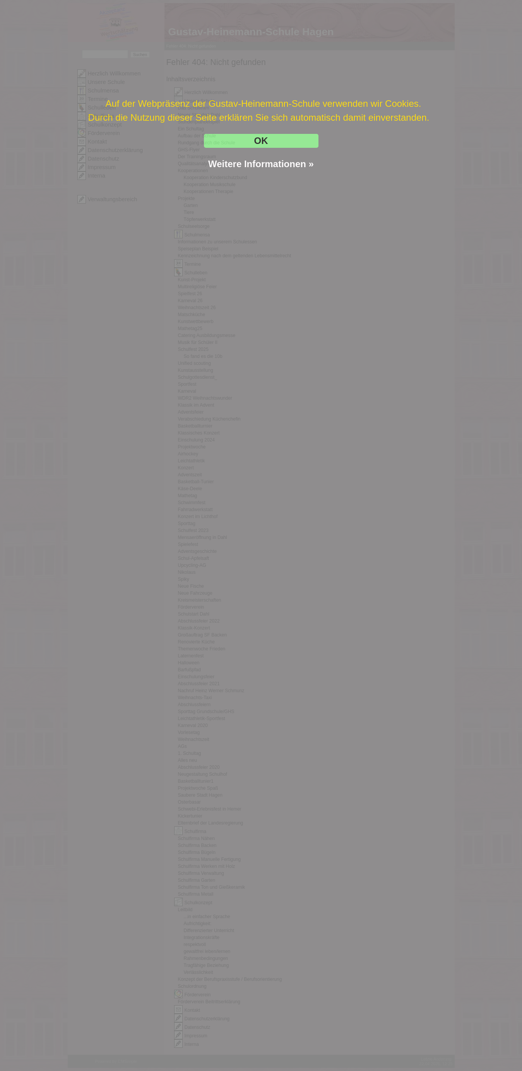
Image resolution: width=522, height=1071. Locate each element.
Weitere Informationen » (261, 164)
